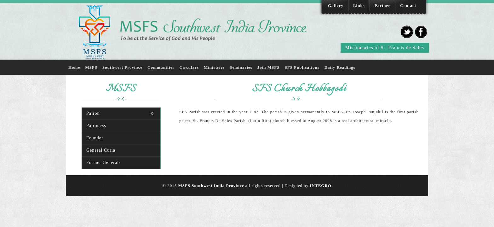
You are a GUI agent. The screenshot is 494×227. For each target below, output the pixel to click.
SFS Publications (301, 67)
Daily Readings (340, 67)
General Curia (100, 150)
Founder (94, 138)
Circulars (188, 67)
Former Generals (103, 162)
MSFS (91, 67)
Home (74, 67)
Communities (160, 67)
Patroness (96, 125)
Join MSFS (268, 67)
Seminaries (241, 67)
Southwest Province (122, 67)
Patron (93, 113)
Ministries (214, 67)
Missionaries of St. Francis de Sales (384, 47)
